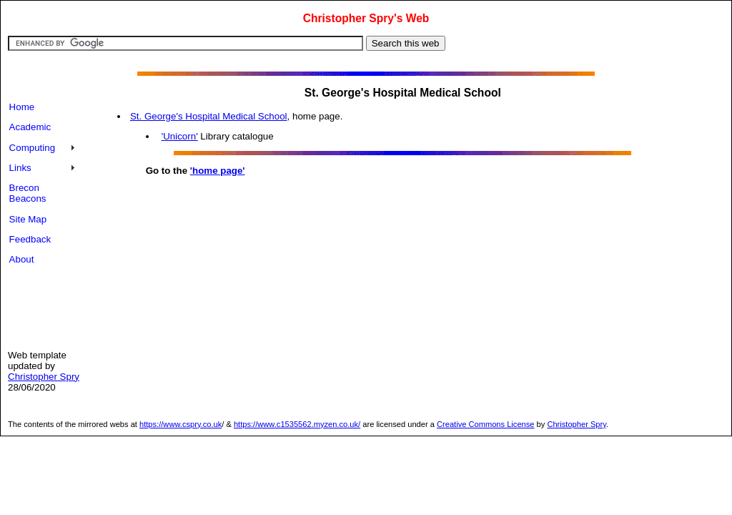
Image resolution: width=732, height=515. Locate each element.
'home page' (217, 170)
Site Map (28, 219)
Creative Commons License (485, 424)
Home (22, 107)
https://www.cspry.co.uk (180, 424)
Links (20, 167)
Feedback (30, 239)
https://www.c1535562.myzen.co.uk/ (297, 424)
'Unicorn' (180, 136)
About (21, 259)
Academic (30, 127)
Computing (32, 147)
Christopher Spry (43, 376)
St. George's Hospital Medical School (208, 116)
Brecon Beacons (27, 193)
